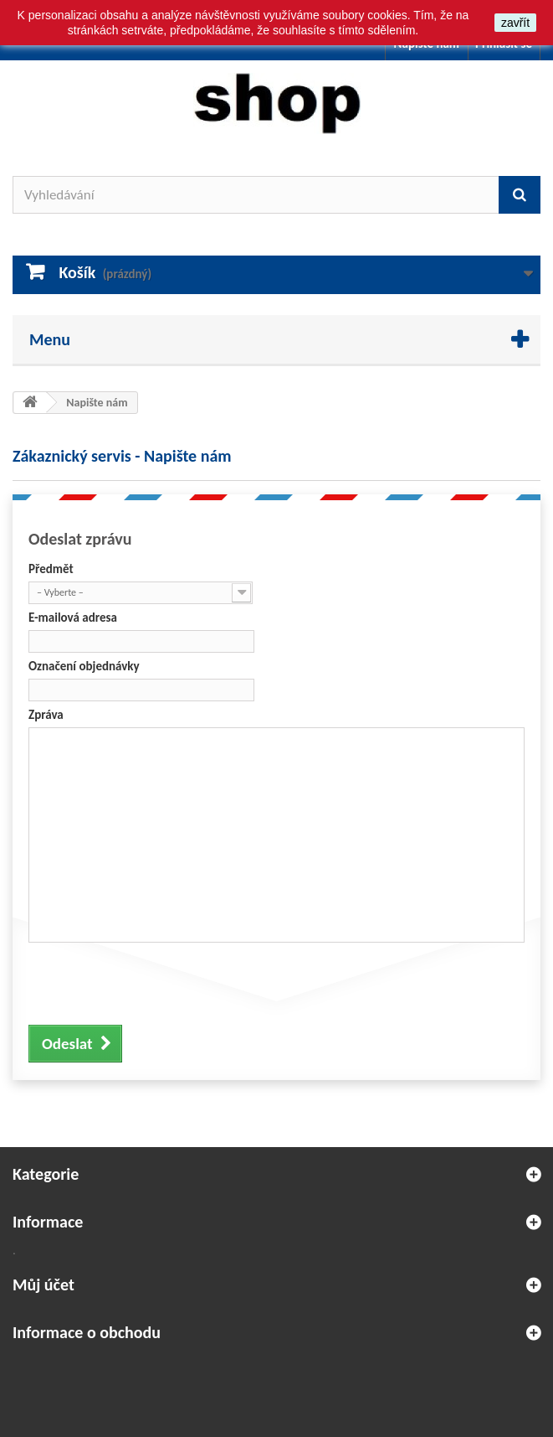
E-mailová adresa (72, 617)
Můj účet (43, 1284)
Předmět (51, 568)
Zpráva (46, 714)
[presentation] (155, 981)
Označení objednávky (84, 666)
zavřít (515, 22)
